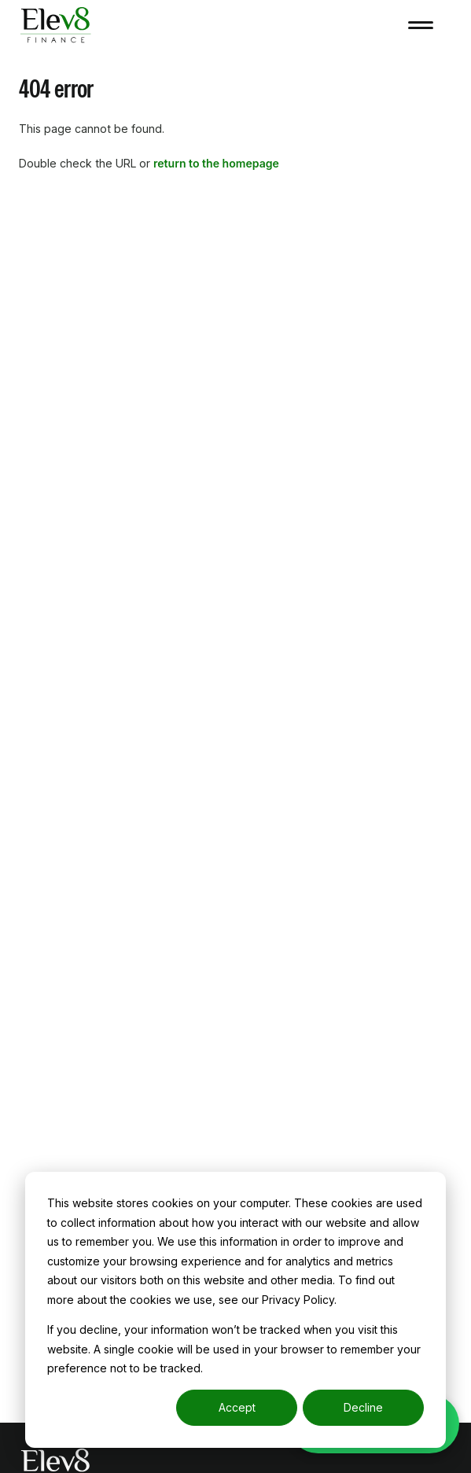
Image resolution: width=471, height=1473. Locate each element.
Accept (237, 1407)
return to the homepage (216, 163)
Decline (363, 1407)
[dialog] (235, 1310)
